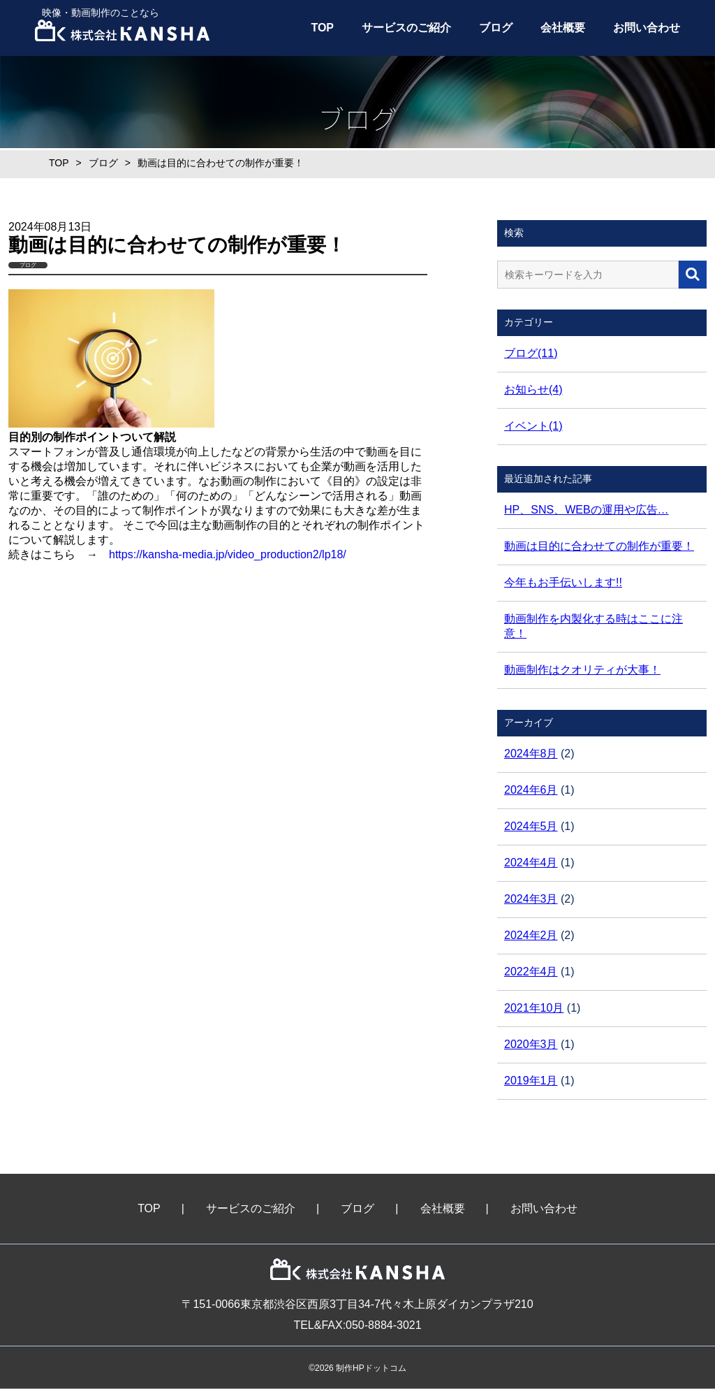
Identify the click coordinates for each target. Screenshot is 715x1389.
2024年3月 (531, 899)
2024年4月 (531, 862)
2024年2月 (531, 935)
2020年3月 (531, 1044)
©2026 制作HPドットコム (357, 1368)
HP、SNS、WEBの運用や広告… (586, 510)
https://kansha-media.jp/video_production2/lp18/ (227, 554)
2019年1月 (531, 1080)
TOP (322, 28)
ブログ (496, 28)
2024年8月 (531, 753)
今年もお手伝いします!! (563, 582)
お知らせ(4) (533, 389)
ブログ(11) (530, 353)
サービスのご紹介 (406, 28)
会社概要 (562, 28)
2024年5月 (531, 826)
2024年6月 (531, 790)
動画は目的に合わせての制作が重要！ (599, 546)
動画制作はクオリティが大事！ (582, 670)
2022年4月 (531, 971)
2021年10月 (533, 1008)
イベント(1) (533, 426)
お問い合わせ (646, 28)
